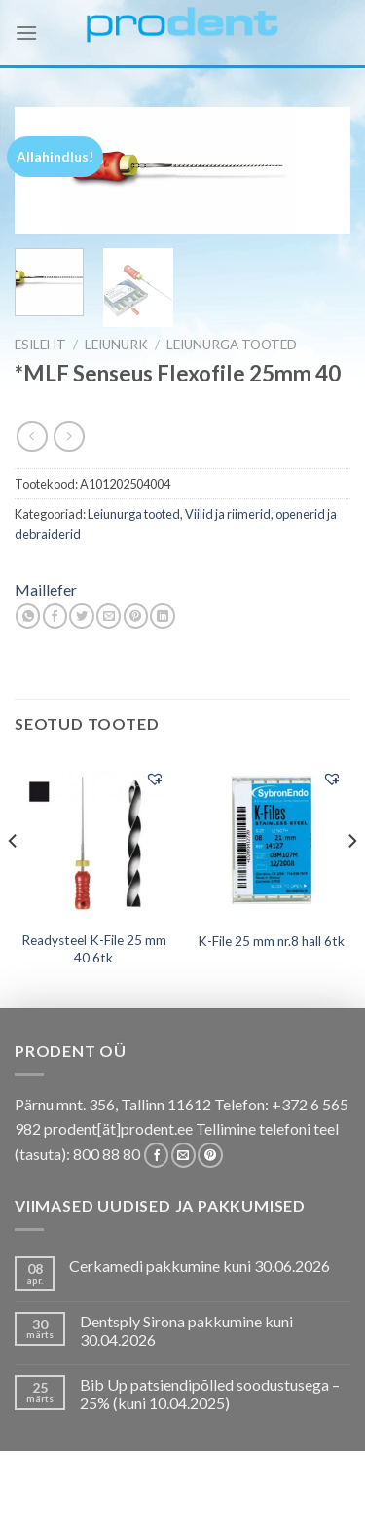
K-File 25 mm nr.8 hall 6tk (271, 941)
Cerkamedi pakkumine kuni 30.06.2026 (199, 1265)
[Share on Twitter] (81, 616)
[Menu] (26, 32)
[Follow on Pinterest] (210, 1155)
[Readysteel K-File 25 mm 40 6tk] (94, 839)
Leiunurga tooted (231, 344)
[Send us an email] (183, 1155)
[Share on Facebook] (55, 616)
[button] (155, 778)
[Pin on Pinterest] (136, 616)
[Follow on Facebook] (156, 1155)
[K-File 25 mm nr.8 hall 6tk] (271, 839)
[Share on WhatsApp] (28, 616)
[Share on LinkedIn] (162, 616)
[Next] (351, 879)
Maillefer (46, 589)
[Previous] (13, 879)
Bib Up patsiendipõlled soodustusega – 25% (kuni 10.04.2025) (210, 1393)
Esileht (40, 344)
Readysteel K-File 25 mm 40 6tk (93, 948)
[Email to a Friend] (108, 616)
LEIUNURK (116, 344)
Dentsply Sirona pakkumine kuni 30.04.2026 (186, 1330)
